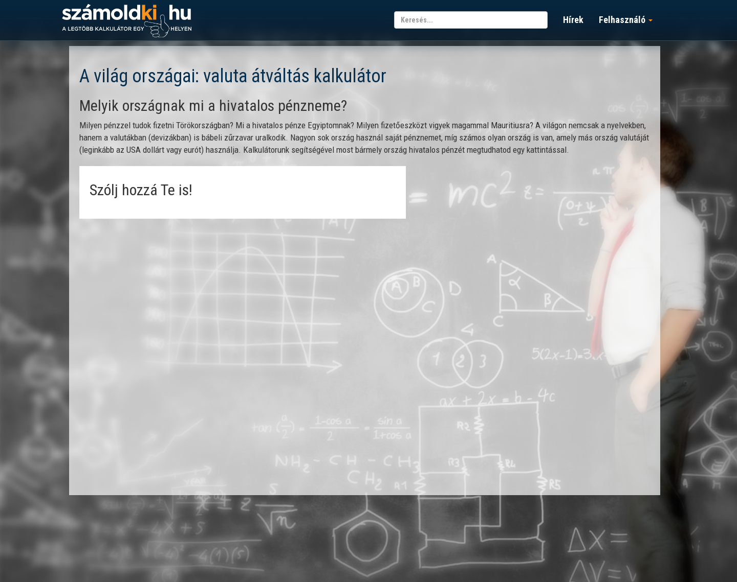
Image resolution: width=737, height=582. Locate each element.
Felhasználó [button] (626, 19)
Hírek (573, 19)
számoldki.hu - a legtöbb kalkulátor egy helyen (126, 21)
